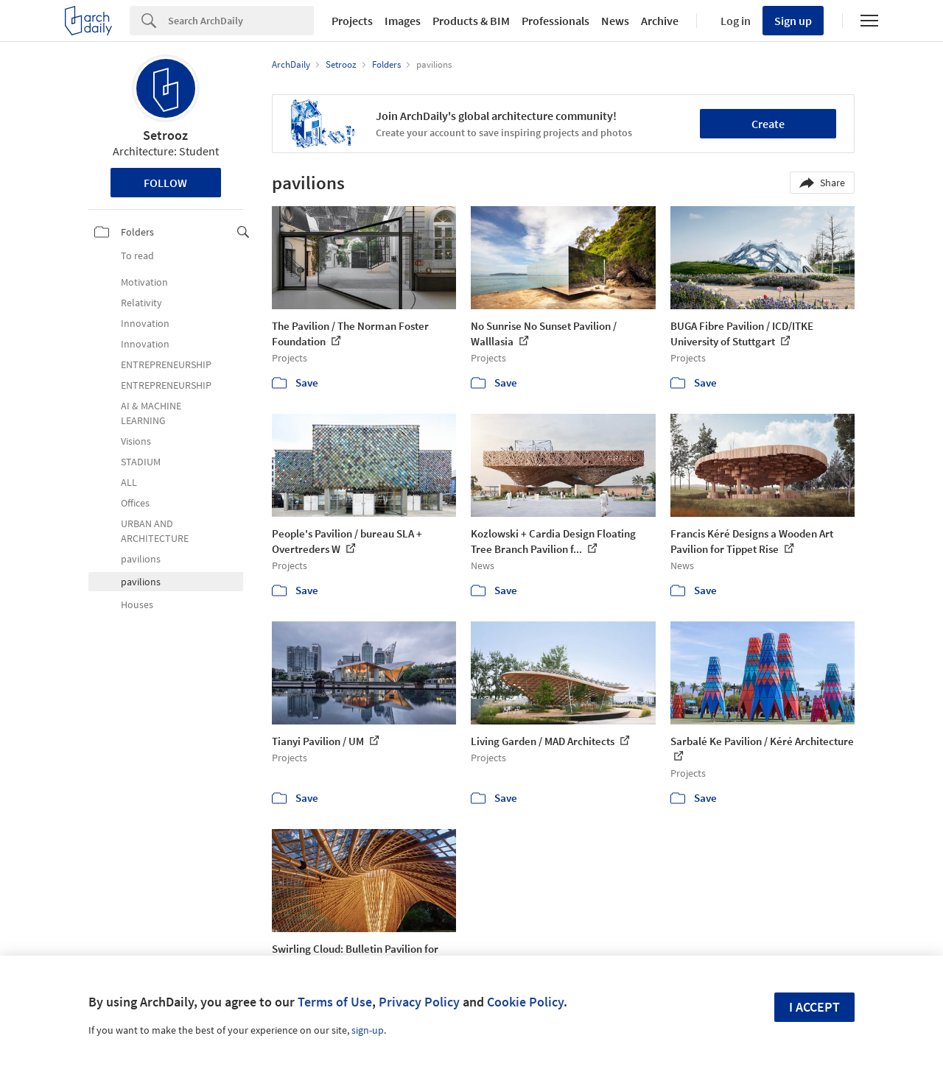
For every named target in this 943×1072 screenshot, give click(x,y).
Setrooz (165, 135)
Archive (660, 21)
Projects (352, 21)
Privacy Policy (419, 1001)
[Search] (241, 20)
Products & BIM (471, 21)
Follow (165, 182)
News (615, 21)
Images (403, 21)
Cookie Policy (525, 1001)
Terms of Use (335, 1001)
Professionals (555, 21)
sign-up (367, 1030)
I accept (814, 1006)
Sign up (793, 20)
